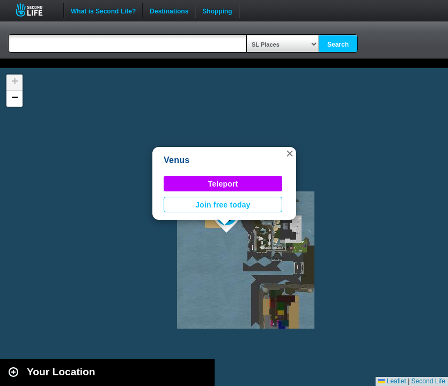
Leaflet (392, 381)
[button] (289, 153)
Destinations (169, 10)
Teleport (223, 184)
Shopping (217, 10)
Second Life (35, 10)
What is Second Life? (103, 10)
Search (338, 44)
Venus (176, 160)
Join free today (223, 205)
